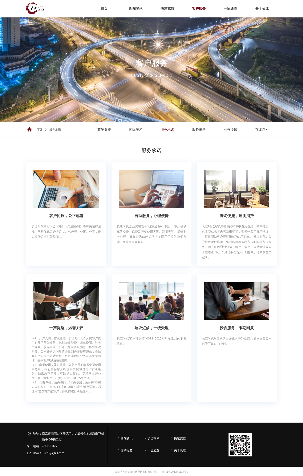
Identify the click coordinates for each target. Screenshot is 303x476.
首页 (39, 129)
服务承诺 (55, 129)
